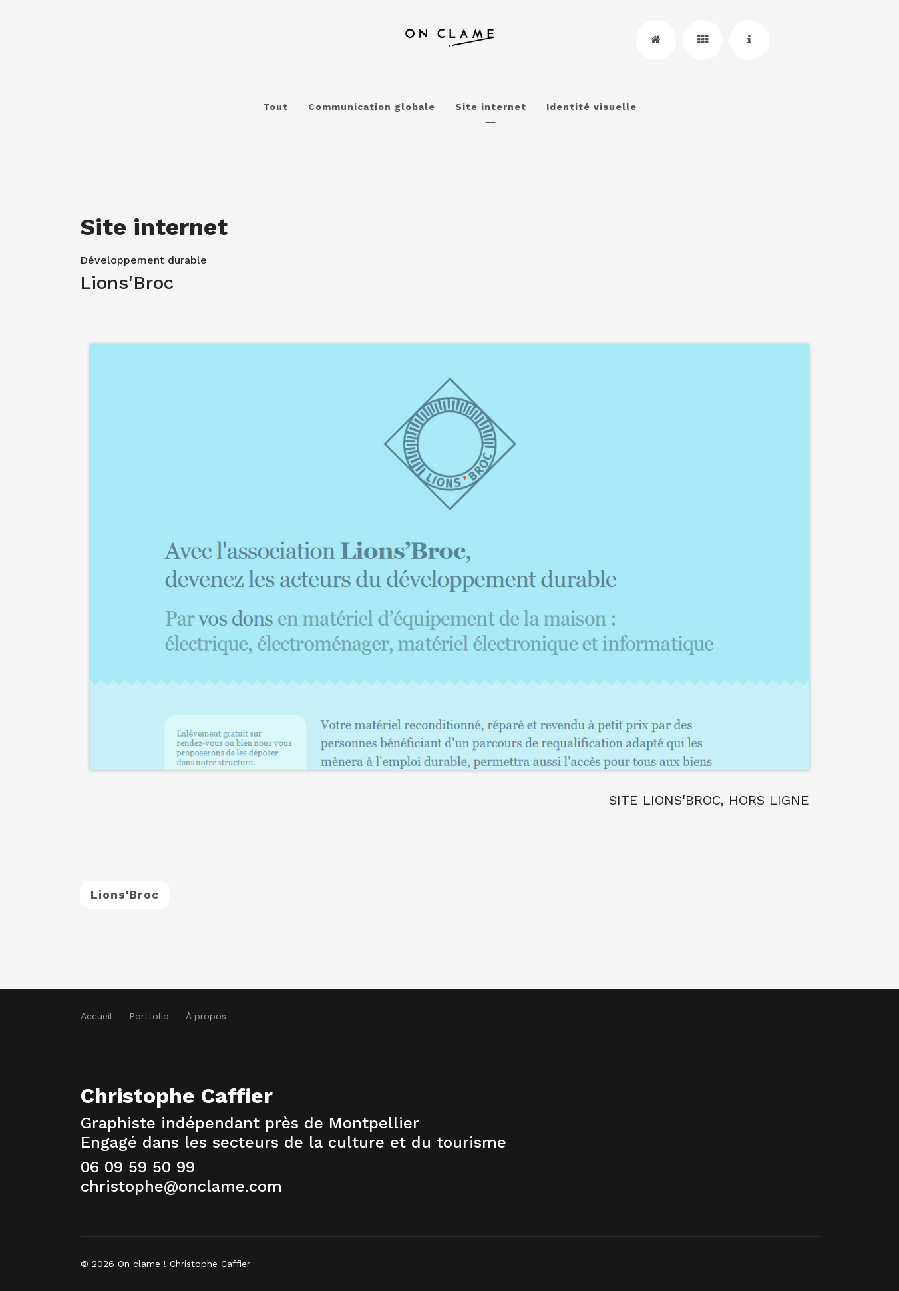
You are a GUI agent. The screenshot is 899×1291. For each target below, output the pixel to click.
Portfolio (149, 1016)
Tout (275, 106)
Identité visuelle (591, 106)
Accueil (96, 1016)
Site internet (490, 106)
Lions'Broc (124, 894)
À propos (206, 1016)
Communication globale (371, 106)
